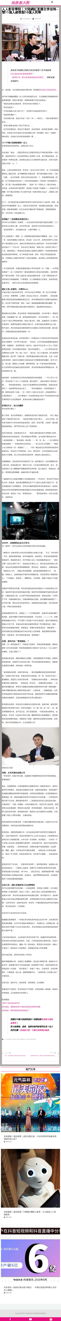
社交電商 (27, 1039)
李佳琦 (14, 1039)
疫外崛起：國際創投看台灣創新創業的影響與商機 (21, 1007)
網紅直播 (33, 1039)
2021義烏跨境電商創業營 (21, 74)
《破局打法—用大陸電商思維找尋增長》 (27, 77)
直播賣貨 (22, 1039)
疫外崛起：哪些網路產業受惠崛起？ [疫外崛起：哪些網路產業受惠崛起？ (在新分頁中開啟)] (16, 1010)
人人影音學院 (8, 1039)
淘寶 (18, 1039)
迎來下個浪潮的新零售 (11, 1003)
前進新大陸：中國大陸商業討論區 (34, 1030)
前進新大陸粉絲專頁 (48, 90)
